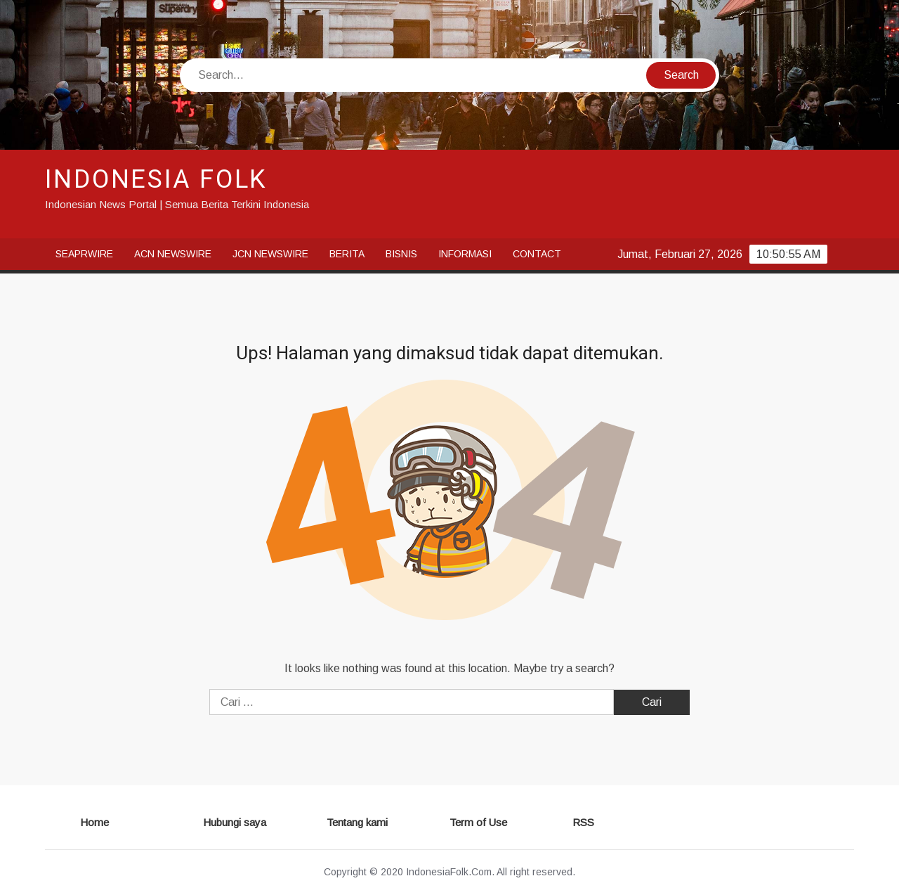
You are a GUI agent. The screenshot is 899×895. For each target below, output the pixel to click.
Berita (347, 253)
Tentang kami (357, 822)
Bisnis (401, 253)
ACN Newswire (172, 253)
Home (94, 822)
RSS (583, 822)
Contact (537, 253)
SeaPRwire (84, 253)
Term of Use (478, 822)
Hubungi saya (234, 822)
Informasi (465, 253)
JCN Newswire (270, 253)
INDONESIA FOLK (156, 179)
